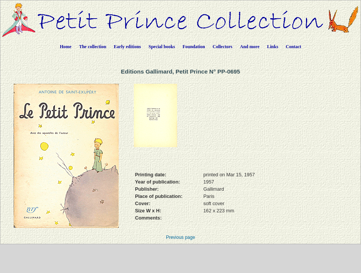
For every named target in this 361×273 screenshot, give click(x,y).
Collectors (222, 46)
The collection (92, 46)
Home (66, 46)
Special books (162, 46)
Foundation (193, 46)
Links (272, 46)
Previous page (180, 237)
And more (249, 46)
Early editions (127, 46)
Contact (293, 46)
